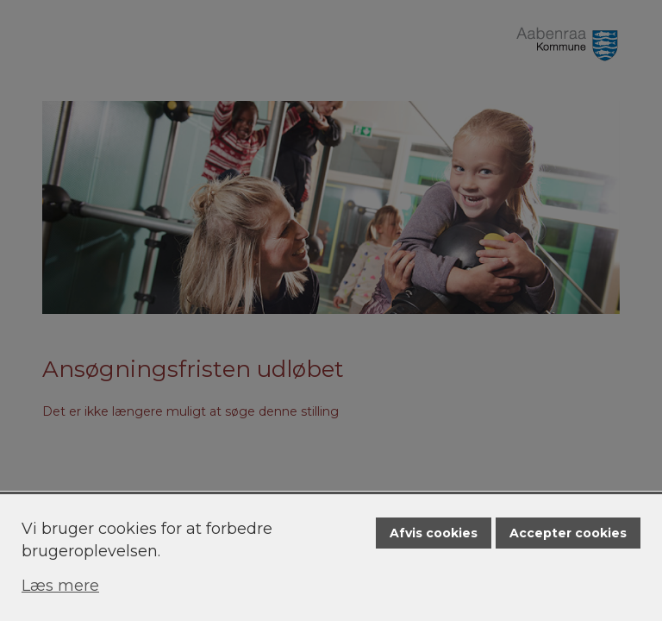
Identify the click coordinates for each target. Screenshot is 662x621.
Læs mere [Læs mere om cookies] (60, 585)
